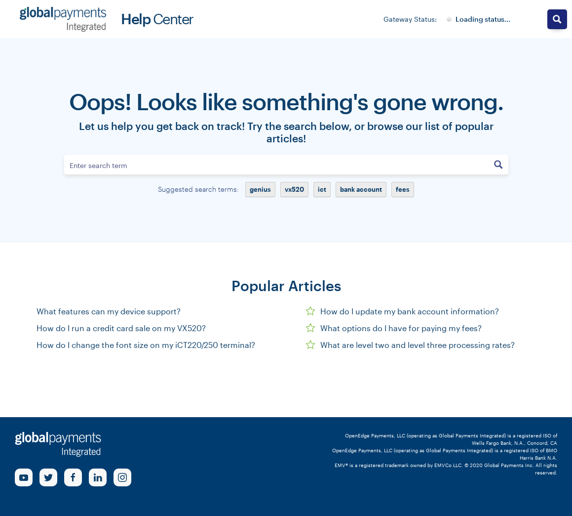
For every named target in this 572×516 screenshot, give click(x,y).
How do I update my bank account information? (402, 311)
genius (260, 189)
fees (403, 189)
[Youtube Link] (24, 477)
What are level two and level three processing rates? (410, 344)
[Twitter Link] (48, 477)
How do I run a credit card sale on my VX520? (121, 328)
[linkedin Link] (98, 477)
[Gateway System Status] (478, 19)
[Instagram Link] (122, 477)
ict (322, 189)
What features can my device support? (109, 311)
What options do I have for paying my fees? (393, 328)
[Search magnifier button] (498, 164)
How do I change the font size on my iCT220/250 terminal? (146, 344)
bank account (361, 189)
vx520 (294, 189)
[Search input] (277, 164)
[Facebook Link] (73, 477)
